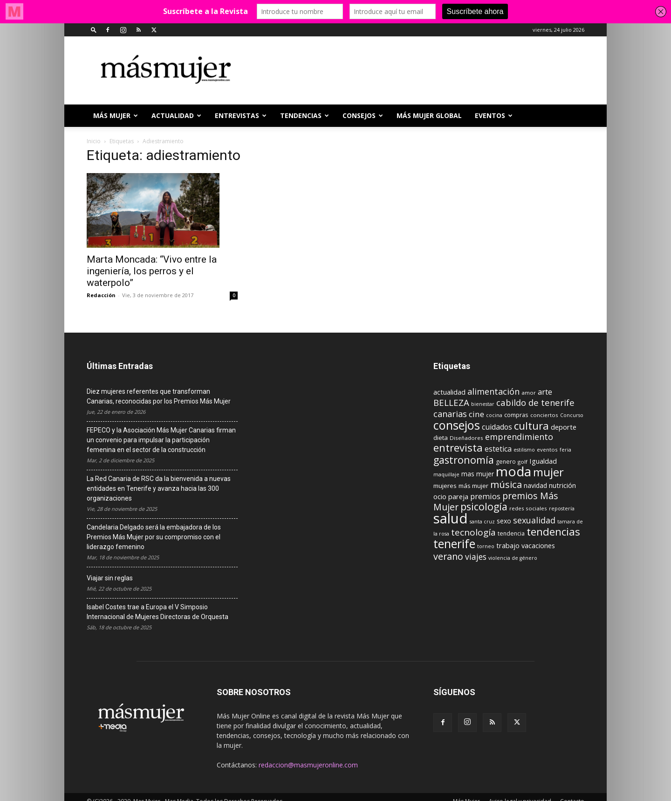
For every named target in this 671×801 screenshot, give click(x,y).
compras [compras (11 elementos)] (516, 415)
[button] (94, 29)
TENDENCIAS (304, 115)
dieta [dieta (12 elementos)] (440, 437)
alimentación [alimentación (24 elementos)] (493, 391)
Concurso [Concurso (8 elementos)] (571, 415)
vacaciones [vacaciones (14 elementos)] (538, 545)
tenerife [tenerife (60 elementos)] (454, 543)
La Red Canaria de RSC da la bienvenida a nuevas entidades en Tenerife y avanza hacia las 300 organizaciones (159, 488)
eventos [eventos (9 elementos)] (547, 449)
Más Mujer (115, 115)
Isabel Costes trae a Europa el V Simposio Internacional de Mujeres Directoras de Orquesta (157, 611)
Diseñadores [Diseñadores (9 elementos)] (466, 437)
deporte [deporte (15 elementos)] (563, 427)
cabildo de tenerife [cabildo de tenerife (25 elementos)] (535, 402)
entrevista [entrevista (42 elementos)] (458, 447)
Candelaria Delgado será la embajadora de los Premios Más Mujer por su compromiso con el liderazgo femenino (154, 536)
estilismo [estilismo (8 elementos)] (524, 449)
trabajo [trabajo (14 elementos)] (508, 545)
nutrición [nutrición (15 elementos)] (562, 485)
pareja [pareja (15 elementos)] (458, 496)
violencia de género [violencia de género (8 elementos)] (512, 558)
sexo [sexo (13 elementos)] (504, 520)
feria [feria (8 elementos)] (565, 449)
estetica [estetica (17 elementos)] (498, 449)
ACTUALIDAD (176, 115)
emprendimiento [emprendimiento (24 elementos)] (519, 436)
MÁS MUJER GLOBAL (429, 115)
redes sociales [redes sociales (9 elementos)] (528, 508)
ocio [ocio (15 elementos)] (439, 496)
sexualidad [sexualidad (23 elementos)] (534, 520)
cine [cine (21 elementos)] (476, 414)
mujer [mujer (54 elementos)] (548, 472)
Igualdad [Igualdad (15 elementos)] (543, 461)
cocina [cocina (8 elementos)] (494, 415)
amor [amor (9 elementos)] (528, 392)
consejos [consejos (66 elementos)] (456, 425)
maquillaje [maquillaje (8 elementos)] (446, 474)
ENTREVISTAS (241, 115)
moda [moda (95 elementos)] (513, 471)
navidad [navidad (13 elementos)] (535, 485)
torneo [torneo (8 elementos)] (485, 546)
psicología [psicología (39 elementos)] (483, 506)
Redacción (101, 295)
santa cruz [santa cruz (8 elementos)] (482, 521)
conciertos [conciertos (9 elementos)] (544, 414)
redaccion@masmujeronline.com (308, 764)
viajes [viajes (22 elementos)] (475, 556)
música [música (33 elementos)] (506, 484)
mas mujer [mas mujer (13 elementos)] (477, 473)
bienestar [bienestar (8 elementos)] (482, 404)
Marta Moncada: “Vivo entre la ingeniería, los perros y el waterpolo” (152, 271)
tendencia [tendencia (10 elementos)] (511, 533)
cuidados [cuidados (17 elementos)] (497, 427)
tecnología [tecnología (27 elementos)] (473, 532)
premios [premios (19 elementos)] (485, 496)
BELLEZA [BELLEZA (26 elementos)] (451, 402)
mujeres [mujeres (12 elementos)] (445, 485)
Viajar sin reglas (110, 578)
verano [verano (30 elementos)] (448, 556)
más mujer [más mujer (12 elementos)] (473, 485)
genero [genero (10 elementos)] (506, 462)
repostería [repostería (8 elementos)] (562, 508)
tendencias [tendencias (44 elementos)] (553, 531)
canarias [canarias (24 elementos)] (450, 413)
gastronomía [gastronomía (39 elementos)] (463, 460)
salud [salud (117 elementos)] (450, 518)
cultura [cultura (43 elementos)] (531, 425)
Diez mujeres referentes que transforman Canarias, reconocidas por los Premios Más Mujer (159, 396)
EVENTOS (494, 115)
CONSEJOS (362, 115)
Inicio (94, 141)
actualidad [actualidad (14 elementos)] (449, 392)
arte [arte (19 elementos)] (545, 391)
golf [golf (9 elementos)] (522, 461)
